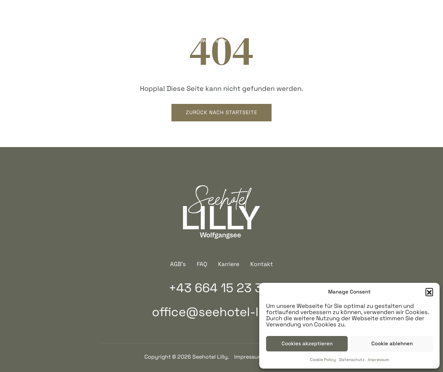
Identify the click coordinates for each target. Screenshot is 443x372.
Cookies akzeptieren (307, 343)
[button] (429, 291)
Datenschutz (351, 359)
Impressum (378, 359)
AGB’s (178, 264)
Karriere (228, 264)
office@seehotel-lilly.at (221, 312)
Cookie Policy (323, 359)
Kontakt (261, 264)
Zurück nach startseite (221, 112)
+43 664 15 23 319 (64, 26)
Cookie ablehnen (392, 343)
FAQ (202, 264)
